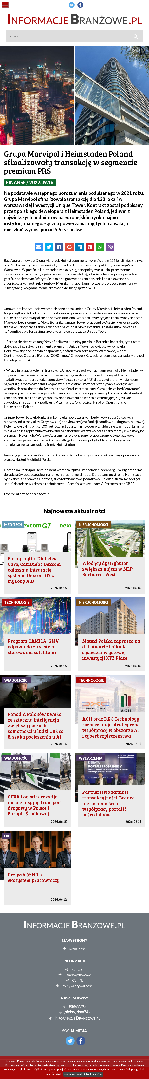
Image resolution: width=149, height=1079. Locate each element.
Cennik (77, 980)
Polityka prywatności (77, 986)
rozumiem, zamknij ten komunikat (83, 1074)
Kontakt (77, 969)
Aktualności (77, 949)
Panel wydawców (77, 975)
